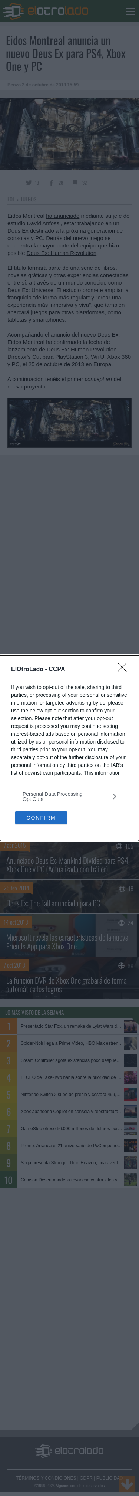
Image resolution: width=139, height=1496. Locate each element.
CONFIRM (41, 817)
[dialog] (69, 748)
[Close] (125, 670)
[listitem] (69, 796)
